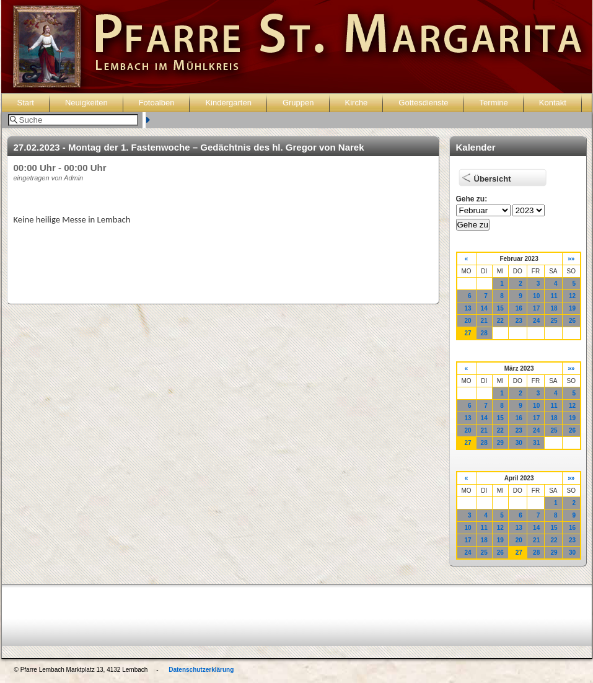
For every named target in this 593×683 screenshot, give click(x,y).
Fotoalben (157, 102)
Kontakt (552, 102)
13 (467, 308)
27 (467, 333)
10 (536, 296)
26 (572, 320)
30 (519, 442)
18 (553, 308)
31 (536, 442)
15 (500, 308)
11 (553, 296)
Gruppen (298, 102)
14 (484, 308)
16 (519, 308)
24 (536, 320)
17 (536, 308)
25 (553, 320)
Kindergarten (228, 102)
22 (500, 320)
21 (484, 320)
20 (467, 320)
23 (519, 320)
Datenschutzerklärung (201, 669)
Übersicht (492, 178)
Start (25, 102)
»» (571, 258)
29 (500, 442)
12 (572, 296)
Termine (494, 102)
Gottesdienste (423, 102)
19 (572, 308)
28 (484, 333)
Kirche (356, 102)
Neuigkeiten (86, 102)
